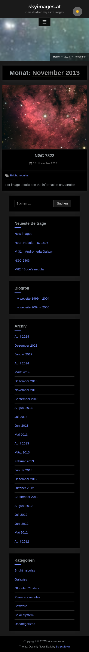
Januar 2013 (23, 470)
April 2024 (22, 336)
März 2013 (22, 452)
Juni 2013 (21, 425)
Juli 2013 (21, 416)
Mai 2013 (21, 434)
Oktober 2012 (24, 488)
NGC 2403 (22, 260)
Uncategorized (25, 624)
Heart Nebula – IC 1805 (31, 242)
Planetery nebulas (27, 597)
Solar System (24, 615)
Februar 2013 (24, 461)
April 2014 (22, 363)
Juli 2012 (21, 514)
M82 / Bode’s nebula (29, 269)
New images (23, 233)
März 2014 (22, 372)
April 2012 (22, 541)
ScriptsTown (63, 646)
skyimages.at (44, 6)
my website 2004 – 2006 (32, 307)
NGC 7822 (44, 155)
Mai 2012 (21, 532)
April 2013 (22, 443)
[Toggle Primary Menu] (44, 22)
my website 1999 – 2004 (32, 298)
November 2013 (26, 390)
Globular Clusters (27, 588)
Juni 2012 (21, 523)
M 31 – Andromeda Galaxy (34, 251)
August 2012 (24, 506)
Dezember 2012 (26, 479)
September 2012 (26, 497)
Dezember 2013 (26, 381)
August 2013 (24, 407)
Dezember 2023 (26, 345)
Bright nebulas (19, 175)
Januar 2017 (23, 354)
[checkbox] (77, 11)
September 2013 (26, 399)
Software (21, 606)
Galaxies (21, 579)
